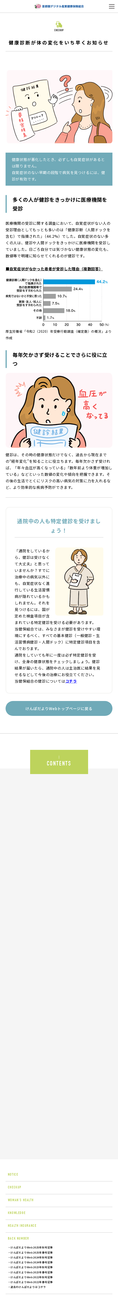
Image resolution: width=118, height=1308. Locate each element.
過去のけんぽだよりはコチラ (28, 1287)
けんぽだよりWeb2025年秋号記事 (31, 1247)
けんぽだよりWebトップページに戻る (59, 708)
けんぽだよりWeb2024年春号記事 (31, 1262)
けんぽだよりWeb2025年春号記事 (31, 1252)
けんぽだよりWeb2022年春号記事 (31, 1282)
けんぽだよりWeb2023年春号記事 (31, 1272)
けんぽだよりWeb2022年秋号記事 (31, 1277)
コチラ (71, 681)
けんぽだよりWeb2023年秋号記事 (31, 1267)
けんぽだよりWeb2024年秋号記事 (31, 1257)
